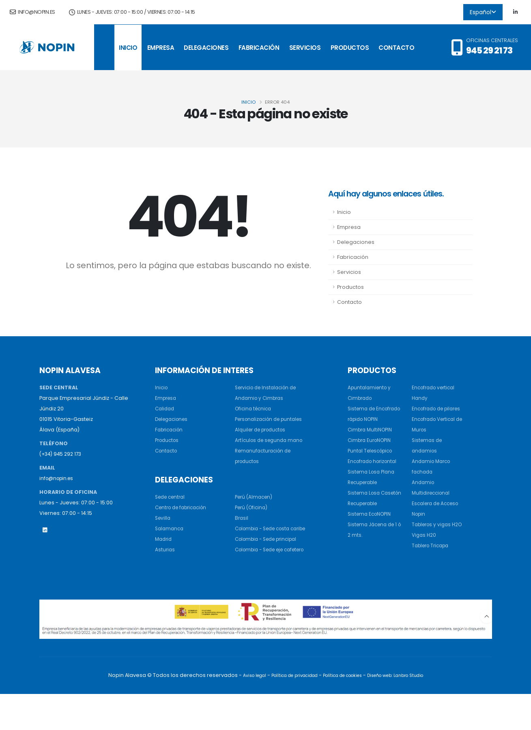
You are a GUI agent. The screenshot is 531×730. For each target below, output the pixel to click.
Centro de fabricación (184, 528)
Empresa (160, 47)
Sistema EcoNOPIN (372, 534)
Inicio (128, 47)
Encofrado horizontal (375, 471)
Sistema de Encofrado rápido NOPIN (371, 419)
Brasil (242, 539)
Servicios (305, 47)
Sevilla (163, 539)
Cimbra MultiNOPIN (372, 440)
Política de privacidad (291, 712)
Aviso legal (247, 712)
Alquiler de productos (263, 440)
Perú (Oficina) (253, 528)
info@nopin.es (32, 12)
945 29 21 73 (489, 50)
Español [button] (483, 12)
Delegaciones (206, 47)
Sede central (172, 517)
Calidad (165, 408)
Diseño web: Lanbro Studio (400, 712)
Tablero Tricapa (433, 566)
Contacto (396, 47)
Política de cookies (343, 712)
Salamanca (170, 549)
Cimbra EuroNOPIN (372, 450)
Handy (420, 398)
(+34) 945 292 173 (62, 453)
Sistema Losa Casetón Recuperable (365, 514)
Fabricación (259, 47)
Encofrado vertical (436, 387)
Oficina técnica (255, 408)
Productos (350, 47)
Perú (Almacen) (255, 517)
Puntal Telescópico (373, 461)
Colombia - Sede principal (270, 570)
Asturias (165, 570)
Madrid (164, 560)
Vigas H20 (425, 556)
